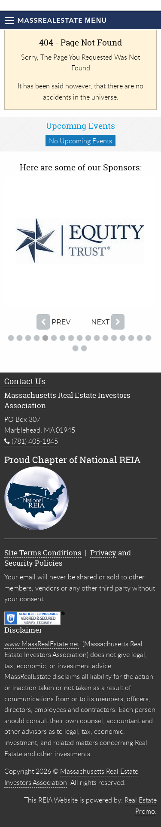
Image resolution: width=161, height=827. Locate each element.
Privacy (103, 552)
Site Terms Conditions (43, 552)
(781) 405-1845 (31, 441)
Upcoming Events (80, 125)
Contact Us (24, 381)
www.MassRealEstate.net (41, 643)
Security (18, 563)
